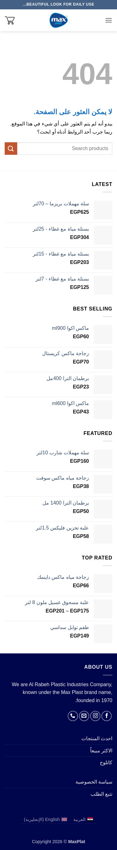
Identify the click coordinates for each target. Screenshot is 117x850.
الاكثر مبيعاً (101, 750)
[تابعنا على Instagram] (95, 716)
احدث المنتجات (96, 738)
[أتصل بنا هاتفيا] (73, 716)
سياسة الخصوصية (94, 781)
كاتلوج (106, 762)
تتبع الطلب (101, 794)
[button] (108, 20)
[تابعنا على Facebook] (106, 716)
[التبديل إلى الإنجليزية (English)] (46, 819)
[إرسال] (11, 148)
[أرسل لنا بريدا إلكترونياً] (84, 716)
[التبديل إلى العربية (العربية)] (83, 819)
